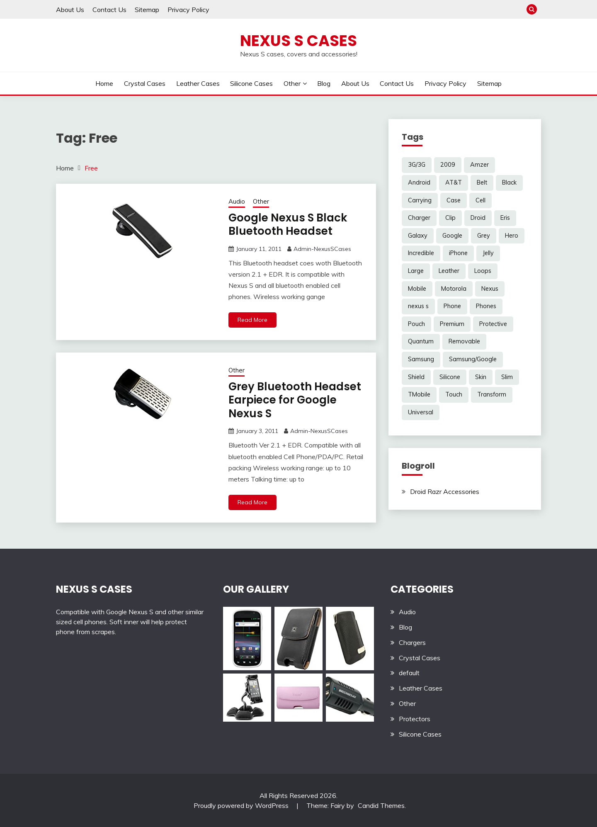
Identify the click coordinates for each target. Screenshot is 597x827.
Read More (252, 320)
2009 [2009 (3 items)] (447, 164)
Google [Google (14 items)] (452, 235)
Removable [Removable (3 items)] (464, 341)
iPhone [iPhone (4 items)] (458, 253)
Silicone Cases (251, 83)
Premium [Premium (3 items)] (452, 324)
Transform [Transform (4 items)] (491, 394)
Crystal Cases (144, 83)
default (409, 673)
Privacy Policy (188, 9)
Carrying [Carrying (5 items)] (420, 200)
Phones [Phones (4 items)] (486, 306)
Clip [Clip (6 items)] (450, 217)
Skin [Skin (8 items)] (480, 377)
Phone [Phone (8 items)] (452, 306)
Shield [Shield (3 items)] (416, 377)
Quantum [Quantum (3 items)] (421, 341)
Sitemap (147, 9)
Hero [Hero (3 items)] (511, 235)
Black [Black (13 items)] (509, 182)
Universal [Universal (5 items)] (420, 412)
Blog (323, 83)
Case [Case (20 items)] (454, 200)
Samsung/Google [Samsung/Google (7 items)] (473, 359)
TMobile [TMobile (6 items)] (419, 394)
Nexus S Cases (298, 40)
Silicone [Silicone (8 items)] (449, 377)
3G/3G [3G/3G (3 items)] (416, 164)
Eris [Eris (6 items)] (505, 217)
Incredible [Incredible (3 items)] (421, 253)
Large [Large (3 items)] (416, 271)
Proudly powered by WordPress (242, 805)
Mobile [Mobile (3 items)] (417, 288)
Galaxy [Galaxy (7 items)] (417, 235)
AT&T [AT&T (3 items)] (453, 182)
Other (292, 83)
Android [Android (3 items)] (419, 182)
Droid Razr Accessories (444, 491)
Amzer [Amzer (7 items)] (479, 164)
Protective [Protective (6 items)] (493, 324)
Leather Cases (198, 83)
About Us (70, 9)
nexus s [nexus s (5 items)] (418, 306)
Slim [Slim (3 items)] (507, 377)
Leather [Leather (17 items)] (449, 271)
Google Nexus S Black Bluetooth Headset (287, 224)
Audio (236, 201)
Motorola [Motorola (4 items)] (453, 288)
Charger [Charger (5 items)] (419, 217)
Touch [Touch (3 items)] (453, 394)
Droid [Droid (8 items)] (478, 217)
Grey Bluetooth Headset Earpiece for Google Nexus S (294, 400)
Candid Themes (381, 805)
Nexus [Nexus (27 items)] (489, 288)
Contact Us (109, 9)
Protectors (414, 719)
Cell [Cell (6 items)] (480, 200)
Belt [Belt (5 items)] (482, 182)
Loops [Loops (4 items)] (482, 271)
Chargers (412, 642)
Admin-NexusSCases (322, 249)
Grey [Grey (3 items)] (483, 235)
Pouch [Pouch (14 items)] (416, 324)
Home (104, 83)
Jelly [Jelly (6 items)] (488, 253)
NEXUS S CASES (94, 589)
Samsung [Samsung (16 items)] (421, 359)
